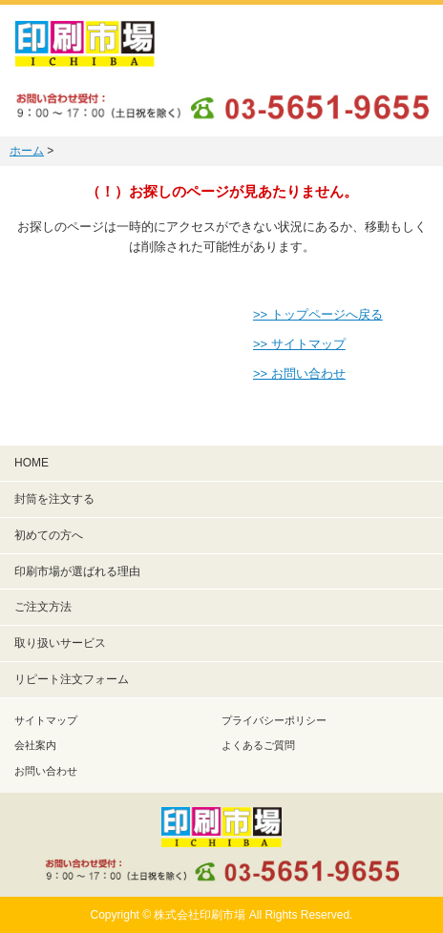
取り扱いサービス (60, 643)
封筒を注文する (54, 499)
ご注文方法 (43, 606)
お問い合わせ (45, 771)
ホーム (27, 150)
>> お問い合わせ (299, 373)
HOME (31, 462)
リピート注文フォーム (71, 679)
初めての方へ (48, 535)
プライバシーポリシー (274, 720)
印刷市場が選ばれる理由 (77, 571)
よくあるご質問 (258, 745)
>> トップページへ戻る (318, 314)
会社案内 (35, 745)
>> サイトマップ (299, 344)
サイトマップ (45, 720)
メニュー (405, 43)
